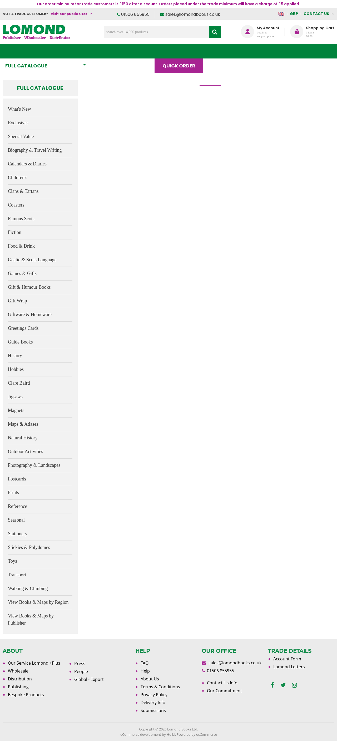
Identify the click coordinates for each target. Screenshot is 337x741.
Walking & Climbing (28, 588)
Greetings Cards (23, 328)
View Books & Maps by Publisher (31, 619)
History (15, 355)
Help (145, 671)
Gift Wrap (17, 300)
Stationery (17, 533)
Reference (17, 506)
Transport (17, 574)
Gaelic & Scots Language (32, 259)
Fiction (14, 232)
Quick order (181, 51)
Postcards (17, 479)
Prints (13, 492)
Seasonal (16, 520)
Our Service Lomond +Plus (34, 663)
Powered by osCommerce (197, 734)
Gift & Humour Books (29, 287)
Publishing (18, 687)
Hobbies (16, 369)
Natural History (22, 437)
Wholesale (18, 671)
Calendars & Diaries (27, 163)
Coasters (16, 205)
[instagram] (294, 685)
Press (79, 663)
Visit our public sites (69, 14)
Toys (12, 561)
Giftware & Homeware (30, 314)
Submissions (153, 710)
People (81, 671)
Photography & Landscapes (34, 465)
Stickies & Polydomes (29, 547)
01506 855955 (135, 14)
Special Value (21, 136)
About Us (255, 51)
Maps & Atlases (23, 424)
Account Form (287, 659)
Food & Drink (21, 246)
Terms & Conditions (160, 687)
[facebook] (272, 685)
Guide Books (20, 342)
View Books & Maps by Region (38, 602)
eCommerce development (140, 734)
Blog (220, 51)
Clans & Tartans (23, 191)
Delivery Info (153, 702)
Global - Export (89, 679)
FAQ (144, 663)
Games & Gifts (22, 273)
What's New (116, 51)
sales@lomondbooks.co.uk (192, 14)
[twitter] (283, 685)
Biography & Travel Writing (35, 150)
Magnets (16, 410)
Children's (17, 177)
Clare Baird (19, 383)
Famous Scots (21, 218)
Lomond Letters (289, 667)
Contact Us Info (222, 683)
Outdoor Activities (25, 451)
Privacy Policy (154, 695)
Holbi (171, 734)
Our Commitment (224, 691)
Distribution (20, 679)
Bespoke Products (26, 695)
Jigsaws (15, 396)
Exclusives (18, 122)
